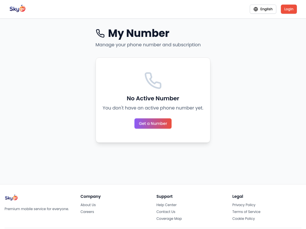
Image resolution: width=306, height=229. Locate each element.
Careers (87, 211)
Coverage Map (169, 218)
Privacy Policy (243, 204)
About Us (88, 204)
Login (288, 9)
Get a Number (153, 123)
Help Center (166, 204)
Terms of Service (246, 211)
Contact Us (165, 211)
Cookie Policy (243, 218)
